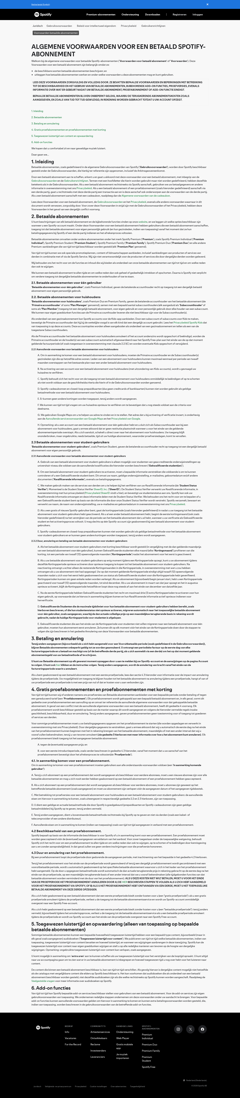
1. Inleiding (37, 111)
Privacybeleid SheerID (97, 493)
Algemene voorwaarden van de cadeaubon (146, 195)
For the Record (73, 1044)
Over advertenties (118, 1086)
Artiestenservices (100, 1032)
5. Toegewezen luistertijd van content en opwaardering (62, 136)
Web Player (122, 1038)
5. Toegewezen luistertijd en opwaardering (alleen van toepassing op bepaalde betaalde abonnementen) (115, 927)
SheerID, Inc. (101, 489)
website (142, 221)
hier (58, 665)
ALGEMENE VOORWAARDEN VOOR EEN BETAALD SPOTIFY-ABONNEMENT (118, 50)
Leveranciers (97, 1057)
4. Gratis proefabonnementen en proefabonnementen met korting (68, 129)
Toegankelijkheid (137, 1086)
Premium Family (151, 1050)
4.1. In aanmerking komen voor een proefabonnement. (70, 761)
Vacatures (70, 1038)
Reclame (95, 1044)
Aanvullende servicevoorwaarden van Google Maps (74, 418)
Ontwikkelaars (98, 1038)
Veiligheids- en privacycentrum (58, 1086)
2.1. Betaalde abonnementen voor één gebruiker (66, 283)
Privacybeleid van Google (125, 418)
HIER (124, 882)
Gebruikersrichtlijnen (153, 26)
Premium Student (147, 1058)
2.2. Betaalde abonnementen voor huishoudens (65, 297)
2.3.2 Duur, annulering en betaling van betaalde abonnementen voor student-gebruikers (79, 541)
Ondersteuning (130, 14)
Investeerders (98, 1050)
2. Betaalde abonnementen (46, 117)
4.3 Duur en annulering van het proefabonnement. (67, 853)
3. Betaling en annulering (45, 123)
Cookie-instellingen (98, 1086)
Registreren (179, 14)
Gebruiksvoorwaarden (59, 26)
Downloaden (152, 14)
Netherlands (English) (40, 4)
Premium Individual (147, 1036)
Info (67, 1032)
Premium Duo (149, 1044)
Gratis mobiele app (124, 1046)
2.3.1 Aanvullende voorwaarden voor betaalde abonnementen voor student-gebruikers (78, 456)
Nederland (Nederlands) (195, 1080)
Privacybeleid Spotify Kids (188, 322)
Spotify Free (148, 1067)
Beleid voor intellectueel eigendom (96, 26)
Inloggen (198, 14)
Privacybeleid (128, 26)
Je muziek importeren (122, 1056)
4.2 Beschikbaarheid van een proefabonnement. (66, 831)
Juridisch (37, 1086)
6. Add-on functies (41, 142)
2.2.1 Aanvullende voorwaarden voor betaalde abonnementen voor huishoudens (74, 349)
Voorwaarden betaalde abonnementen (56, 33)
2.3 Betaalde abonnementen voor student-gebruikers (70, 442)
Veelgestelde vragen (43, 981)
